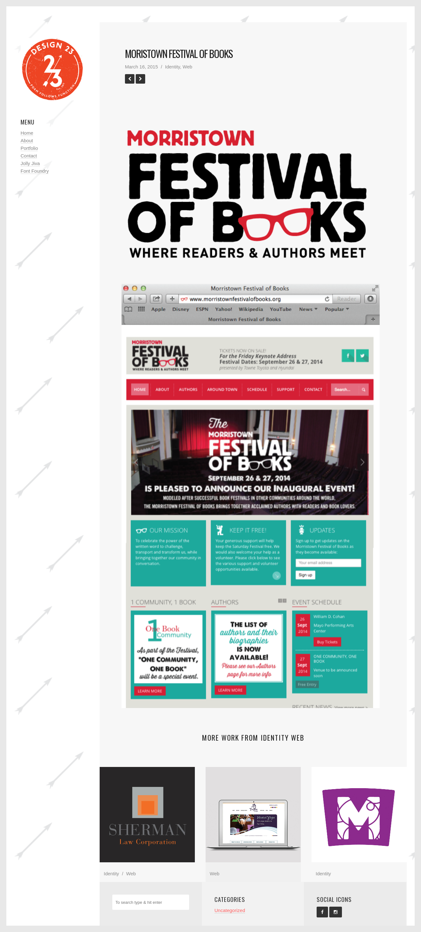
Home (27, 133)
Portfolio (29, 148)
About (27, 140)
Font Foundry (35, 171)
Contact (29, 155)
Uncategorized (229, 910)
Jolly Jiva (30, 163)
